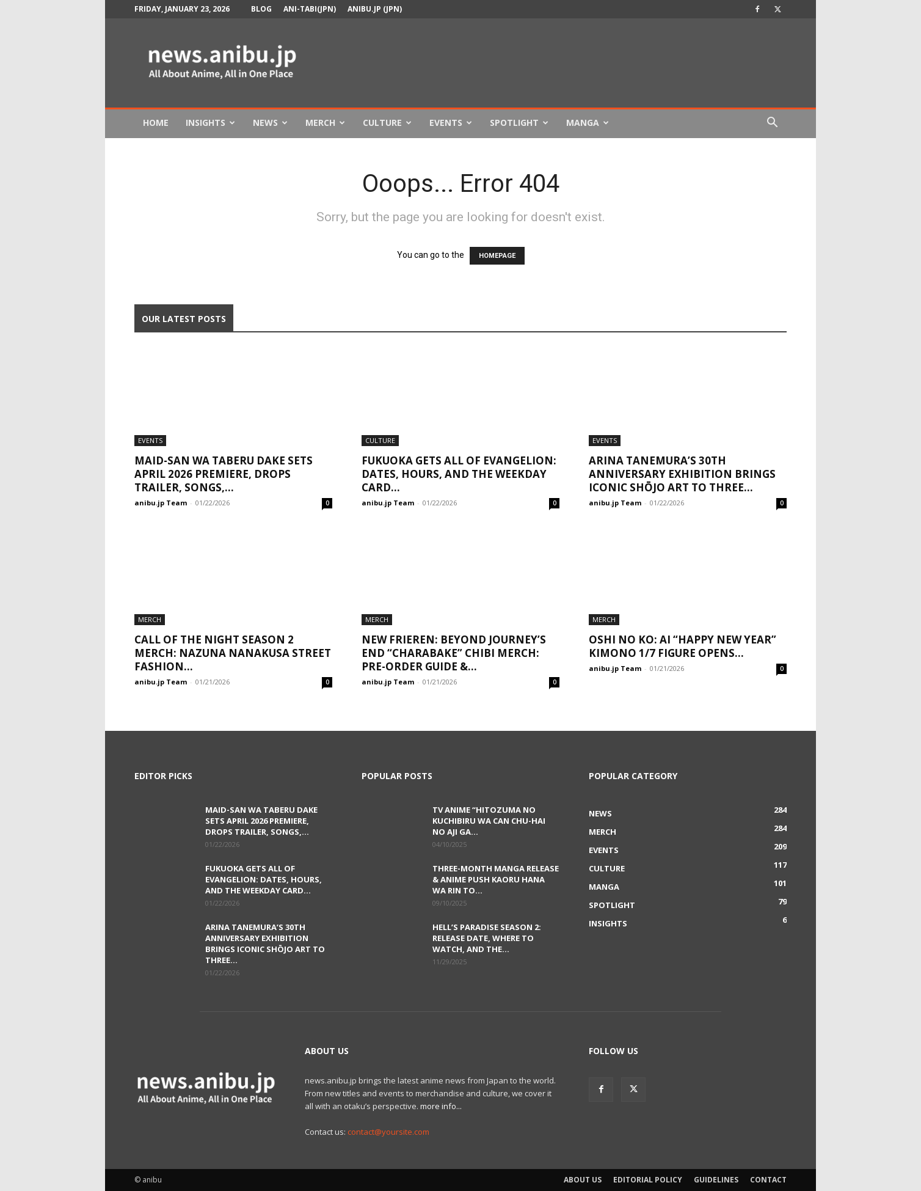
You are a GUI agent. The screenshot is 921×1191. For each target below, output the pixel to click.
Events (450, 122)
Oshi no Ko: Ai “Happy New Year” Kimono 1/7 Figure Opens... (682, 646)
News (270, 122)
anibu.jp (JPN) (375, 9)
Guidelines (716, 1180)
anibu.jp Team (160, 502)
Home (156, 122)
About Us (583, 1180)
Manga (587, 122)
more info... (441, 1106)
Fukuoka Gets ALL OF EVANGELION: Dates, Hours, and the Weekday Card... (459, 473)
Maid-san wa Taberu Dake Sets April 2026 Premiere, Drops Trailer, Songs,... (223, 473)
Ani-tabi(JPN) (309, 9)
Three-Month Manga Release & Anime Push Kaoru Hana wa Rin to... (495, 879)
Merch (325, 122)
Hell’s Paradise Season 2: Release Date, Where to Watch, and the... (486, 938)
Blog (261, 9)
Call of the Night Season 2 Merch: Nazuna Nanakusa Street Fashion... (232, 652)
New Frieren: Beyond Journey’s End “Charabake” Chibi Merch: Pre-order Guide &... (454, 652)
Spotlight (519, 122)
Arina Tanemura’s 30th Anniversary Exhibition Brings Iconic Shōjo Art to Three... (682, 473)
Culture (387, 122)
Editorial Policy (647, 1180)
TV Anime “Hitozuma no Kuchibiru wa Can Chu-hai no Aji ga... (488, 820)
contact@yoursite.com (388, 1131)
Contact (768, 1180)
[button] (772, 124)
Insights (210, 122)
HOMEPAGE (497, 256)
